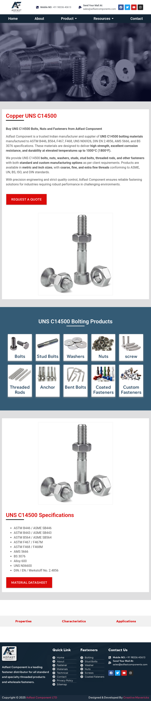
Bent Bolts (75, 387)
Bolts (20, 356)
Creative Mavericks (136, 697)
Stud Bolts (47, 356)
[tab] (23, 621)
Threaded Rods (20, 389)
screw (131, 356)
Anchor (47, 387)
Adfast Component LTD (41, 697)
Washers (75, 356)
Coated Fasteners (103, 389)
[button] (29, 582)
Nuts (103, 356)
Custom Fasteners (131, 389)
